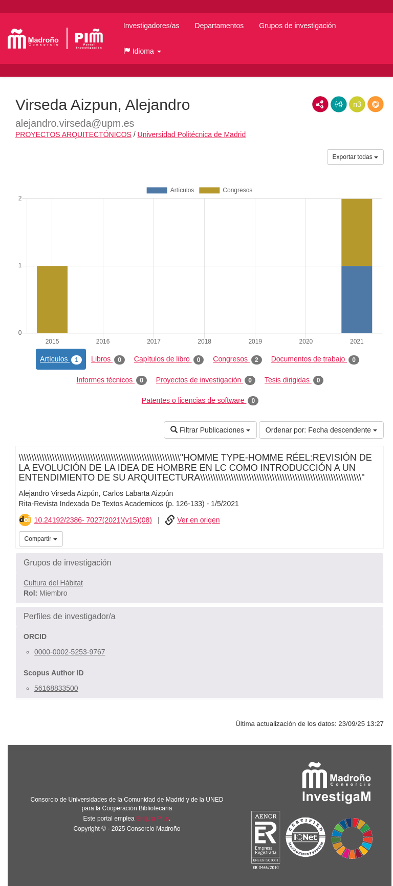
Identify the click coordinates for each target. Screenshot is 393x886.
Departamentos (219, 25)
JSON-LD (339, 104)
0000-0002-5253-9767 (69, 652)
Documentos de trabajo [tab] (315, 359)
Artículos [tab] (61, 359)
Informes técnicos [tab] (112, 380)
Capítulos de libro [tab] (169, 359)
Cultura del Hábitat (53, 583)
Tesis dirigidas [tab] (294, 380)
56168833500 (56, 688)
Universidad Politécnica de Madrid (192, 134)
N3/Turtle (357, 104)
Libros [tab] (108, 359)
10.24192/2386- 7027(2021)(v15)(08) (93, 520)
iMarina (374, 538)
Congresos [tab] (237, 359)
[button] (142, 51)
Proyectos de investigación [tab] (205, 380)
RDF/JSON (375, 104)
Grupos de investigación (297, 25)
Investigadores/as (151, 25)
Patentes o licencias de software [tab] (200, 400)
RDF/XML (320, 104)
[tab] (199, 563)
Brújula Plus (152, 818)
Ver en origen (198, 520)
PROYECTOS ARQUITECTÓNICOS (73, 134)
